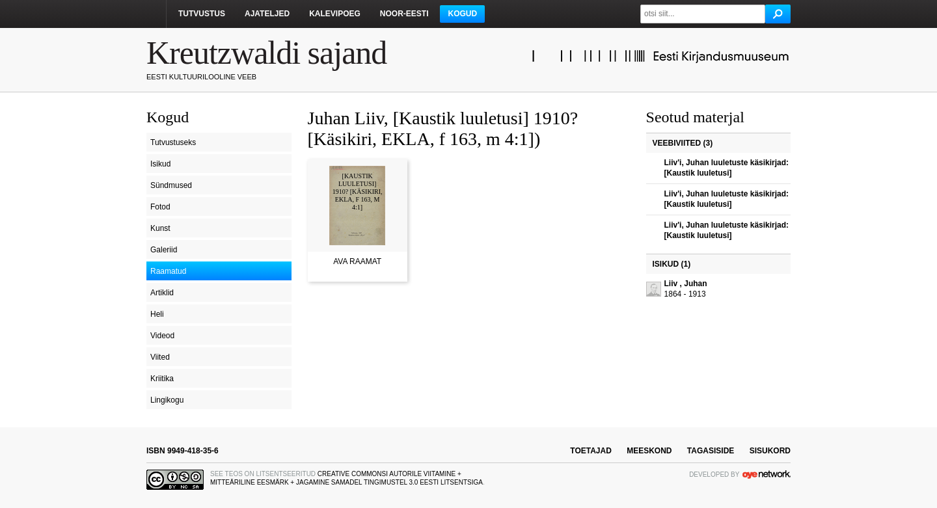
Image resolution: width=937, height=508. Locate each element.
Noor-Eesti (404, 13)
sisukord (770, 450)
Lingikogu (166, 400)
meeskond (649, 450)
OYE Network (766, 474)
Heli (157, 314)
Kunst (160, 228)
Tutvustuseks (173, 142)
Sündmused (171, 185)
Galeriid (163, 249)
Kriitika (162, 378)
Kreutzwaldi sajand (266, 52)
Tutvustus (201, 13)
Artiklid (162, 292)
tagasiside (710, 450)
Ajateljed (267, 13)
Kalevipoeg (334, 13)
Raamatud (168, 271)
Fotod (160, 206)
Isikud (160, 163)
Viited (160, 357)
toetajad (591, 450)
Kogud (462, 13)
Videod (162, 335)
